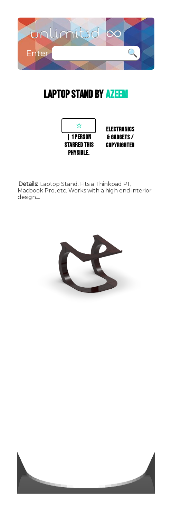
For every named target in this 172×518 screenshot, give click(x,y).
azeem (117, 94)
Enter (37, 53)
